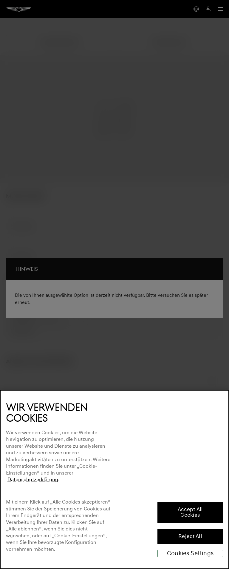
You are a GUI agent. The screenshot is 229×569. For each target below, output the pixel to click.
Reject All (190, 536)
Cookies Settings (190, 553)
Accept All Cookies (190, 512)
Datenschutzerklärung (32, 479)
